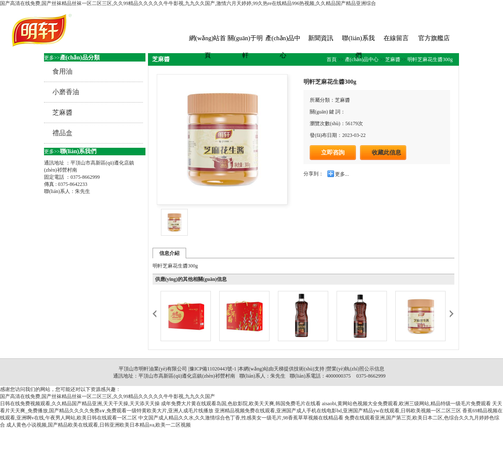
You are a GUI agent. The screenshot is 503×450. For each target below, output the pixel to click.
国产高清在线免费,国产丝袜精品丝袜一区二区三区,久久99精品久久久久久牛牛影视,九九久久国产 (107, 396)
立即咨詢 (333, 152)
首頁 (332, 59)
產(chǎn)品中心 (283, 41)
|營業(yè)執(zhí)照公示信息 (354, 369)
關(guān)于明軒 (245, 41)
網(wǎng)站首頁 (207, 41)
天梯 (279, 369)
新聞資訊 (320, 38)
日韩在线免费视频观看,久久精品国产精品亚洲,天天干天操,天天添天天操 (80, 403)
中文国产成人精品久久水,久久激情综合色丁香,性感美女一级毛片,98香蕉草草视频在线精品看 (240, 418)
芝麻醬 (392, 59)
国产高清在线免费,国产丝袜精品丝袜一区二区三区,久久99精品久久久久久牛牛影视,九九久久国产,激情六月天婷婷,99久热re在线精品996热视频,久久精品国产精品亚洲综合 (188, 3)
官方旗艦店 (434, 38)
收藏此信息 (386, 152)
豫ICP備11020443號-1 (212, 369)
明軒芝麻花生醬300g (429, 59)
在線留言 (396, 38)
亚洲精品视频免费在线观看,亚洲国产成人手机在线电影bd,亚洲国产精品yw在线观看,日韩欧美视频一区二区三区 (338, 411)
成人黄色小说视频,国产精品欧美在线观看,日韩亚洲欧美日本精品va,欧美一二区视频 (98, 425)
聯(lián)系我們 (358, 41)
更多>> (52, 58)
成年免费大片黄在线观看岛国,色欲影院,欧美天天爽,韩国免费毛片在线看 (241, 403)
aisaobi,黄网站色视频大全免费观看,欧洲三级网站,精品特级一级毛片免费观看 (406, 403)
